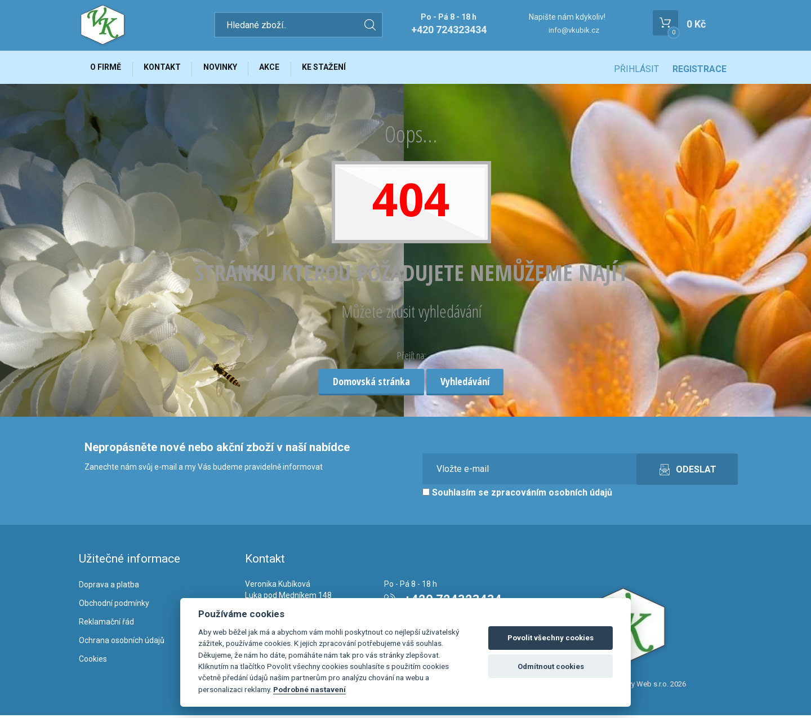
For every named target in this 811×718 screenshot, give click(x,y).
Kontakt (166, 68)
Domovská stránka (371, 384)
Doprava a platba (109, 587)
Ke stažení (337, 68)
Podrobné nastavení (309, 689)
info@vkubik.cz (574, 30)
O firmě (107, 68)
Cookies (93, 661)
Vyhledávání (464, 384)
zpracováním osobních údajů (551, 495)
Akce (280, 68)
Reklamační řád (106, 624)
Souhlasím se (517, 495)
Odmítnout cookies (551, 666)
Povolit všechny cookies (550, 638)
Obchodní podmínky (114, 605)
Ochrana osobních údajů (121, 643)
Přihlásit (636, 69)
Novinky (227, 68)
